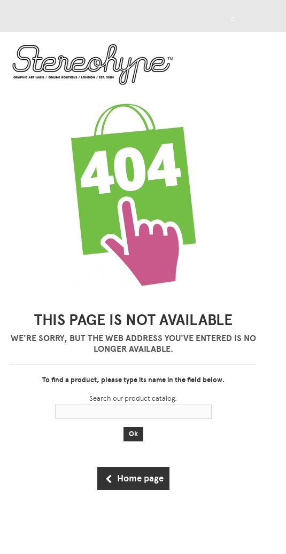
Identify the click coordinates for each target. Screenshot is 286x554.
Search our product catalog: (133, 398)
